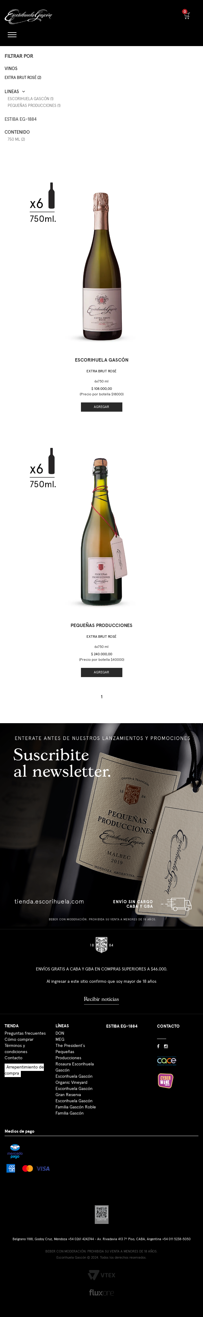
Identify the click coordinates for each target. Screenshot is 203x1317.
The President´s (70, 1046)
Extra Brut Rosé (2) (23, 78)
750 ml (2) (16, 140)
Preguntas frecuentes (25, 1033)
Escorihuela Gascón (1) (30, 99)
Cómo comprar (19, 1039)
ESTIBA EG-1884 (20, 119)
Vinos (11, 68)
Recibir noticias (101, 999)
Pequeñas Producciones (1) (34, 106)
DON (60, 1033)
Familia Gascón (70, 1113)
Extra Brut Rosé (101, 371)
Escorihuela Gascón (74, 1101)
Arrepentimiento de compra (24, 1070)
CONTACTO (168, 1026)
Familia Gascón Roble (76, 1107)
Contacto (13, 1058)
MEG (60, 1039)
